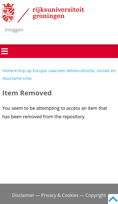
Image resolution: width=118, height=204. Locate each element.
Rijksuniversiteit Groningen (43, 12)
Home (8, 70)
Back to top (113, 199)
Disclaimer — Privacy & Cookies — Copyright (59, 195)
